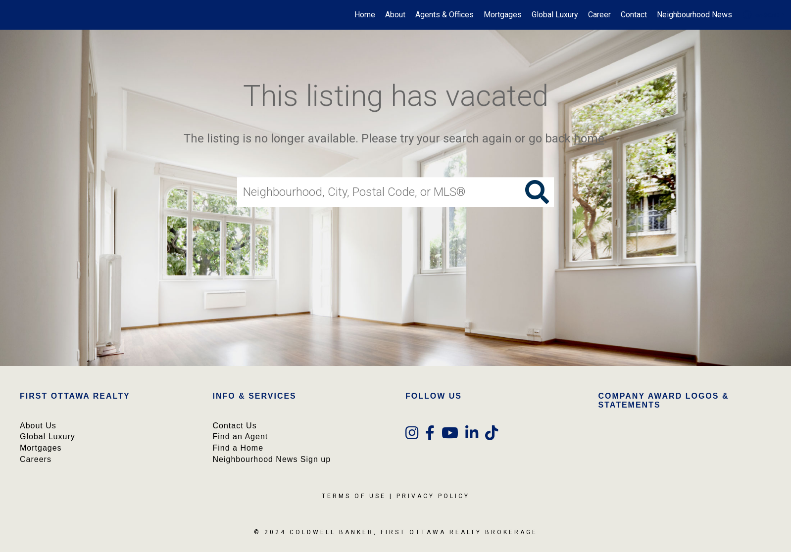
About (395, 14)
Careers (35, 459)
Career (599, 14)
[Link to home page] (12, 15)
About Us (38, 425)
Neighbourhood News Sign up (272, 459)
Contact (634, 14)
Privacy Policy (433, 496)
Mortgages (503, 14)
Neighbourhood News (694, 14)
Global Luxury (555, 14)
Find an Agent (240, 436)
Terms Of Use (354, 496)
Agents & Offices (444, 14)
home (589, 138)
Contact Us (235, 425)
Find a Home (238, 448)
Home (364, 14)
